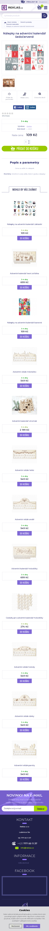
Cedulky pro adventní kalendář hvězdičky (24, 618)
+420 (27, 843)
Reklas (29, 126)
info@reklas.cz (27, 848)
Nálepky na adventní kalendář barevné (24, 323)
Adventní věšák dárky (24, 716)
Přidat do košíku (24, 148)
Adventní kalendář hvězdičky (24, 569)
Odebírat (40, 808)
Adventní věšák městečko (24, 372)
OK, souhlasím (32, 926)
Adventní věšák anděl (24, 519)
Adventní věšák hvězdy (24, 667)
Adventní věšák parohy (24, 765)
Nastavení (15, 926)
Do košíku (24, 238)
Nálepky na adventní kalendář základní (24, 224)
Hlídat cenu (24, 96)
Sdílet (18, 107)
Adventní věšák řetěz (24, 470)
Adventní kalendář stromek (24, 421)
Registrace (43, 2)
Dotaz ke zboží (39, 95)
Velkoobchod (23, 863)
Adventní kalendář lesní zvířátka (24, 273)
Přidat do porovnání (9, 96)
